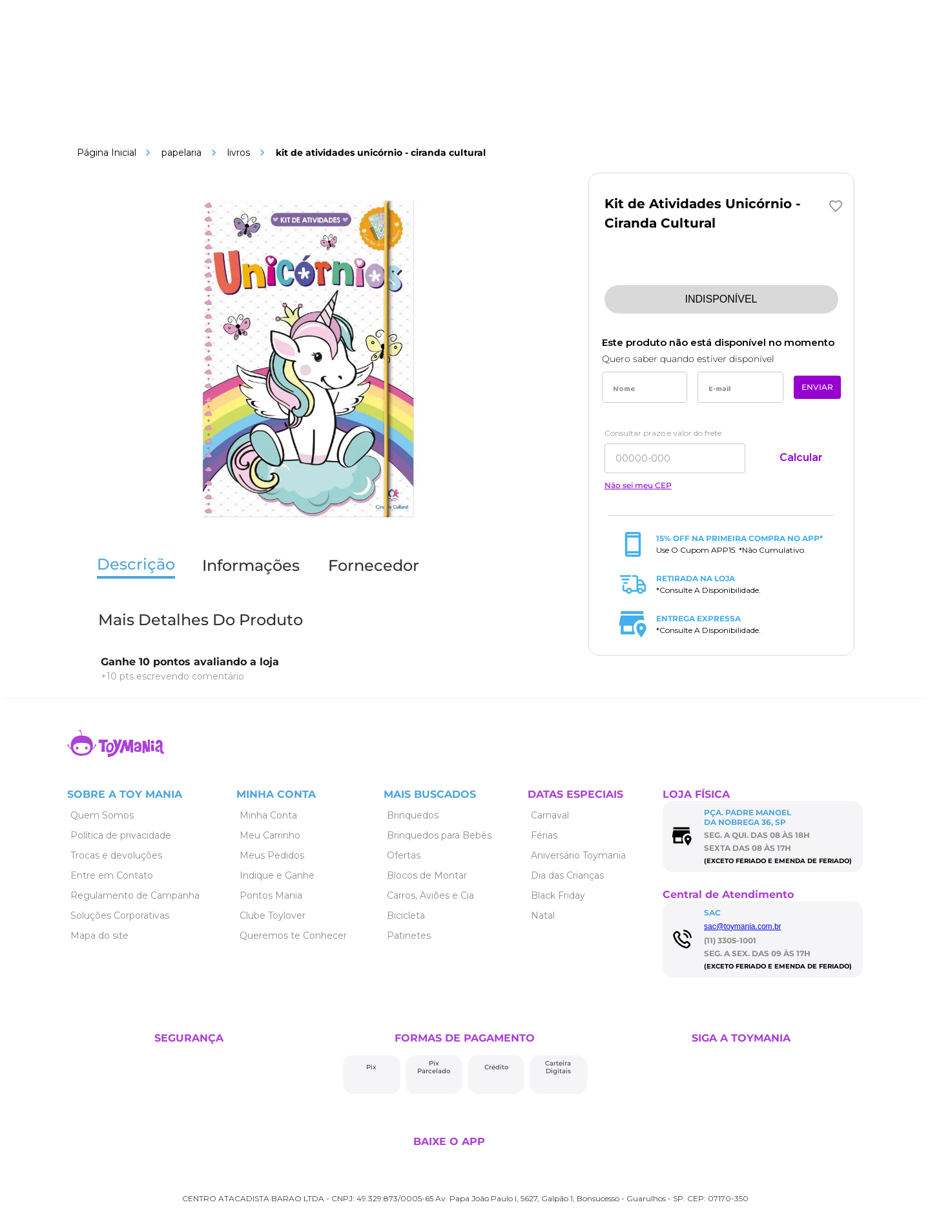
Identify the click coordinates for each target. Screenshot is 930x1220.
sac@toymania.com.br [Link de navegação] (742, 926)
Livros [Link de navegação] (238, 152)
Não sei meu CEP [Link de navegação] (638, 485)
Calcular (801, 457)
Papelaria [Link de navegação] (181, 152)
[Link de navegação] (107, 152)
